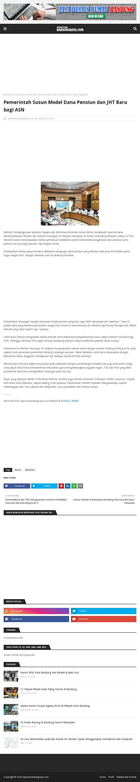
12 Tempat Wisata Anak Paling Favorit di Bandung (48, 689)
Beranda (8, 94)
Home (103, 777)
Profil (111, 777)
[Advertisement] (70, 64)
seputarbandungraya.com (21, 118)
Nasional (18, 94)
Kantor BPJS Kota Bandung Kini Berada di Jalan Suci (49, 672)
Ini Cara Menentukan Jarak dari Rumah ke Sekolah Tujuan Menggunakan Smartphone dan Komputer (76, 739)
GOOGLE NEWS (70, 400)
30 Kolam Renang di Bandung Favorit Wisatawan (47, 722)
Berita (18, 470)
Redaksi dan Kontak (126, 777)
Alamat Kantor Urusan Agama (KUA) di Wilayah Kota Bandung (55, 705)
